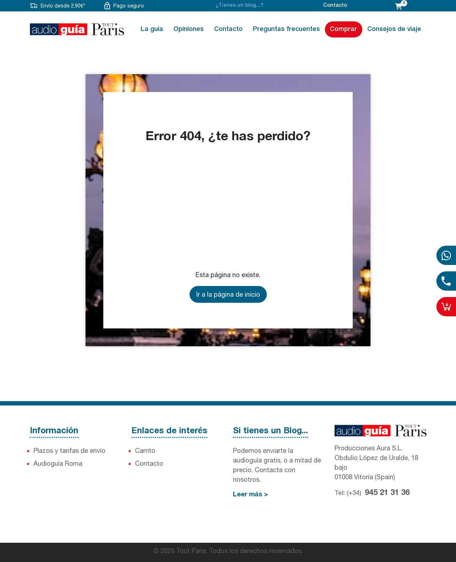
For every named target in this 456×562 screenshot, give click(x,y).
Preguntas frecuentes (286, 29)
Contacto (335, 5)
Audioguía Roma (57, 463)
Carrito (145, 450)
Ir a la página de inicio (228, 294)
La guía (152, 29)
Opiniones (188, 29)
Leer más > (250, 495)
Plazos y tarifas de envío (69, 450)
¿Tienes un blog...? (239, 5)
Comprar (343, 29)
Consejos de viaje (394, 29)
